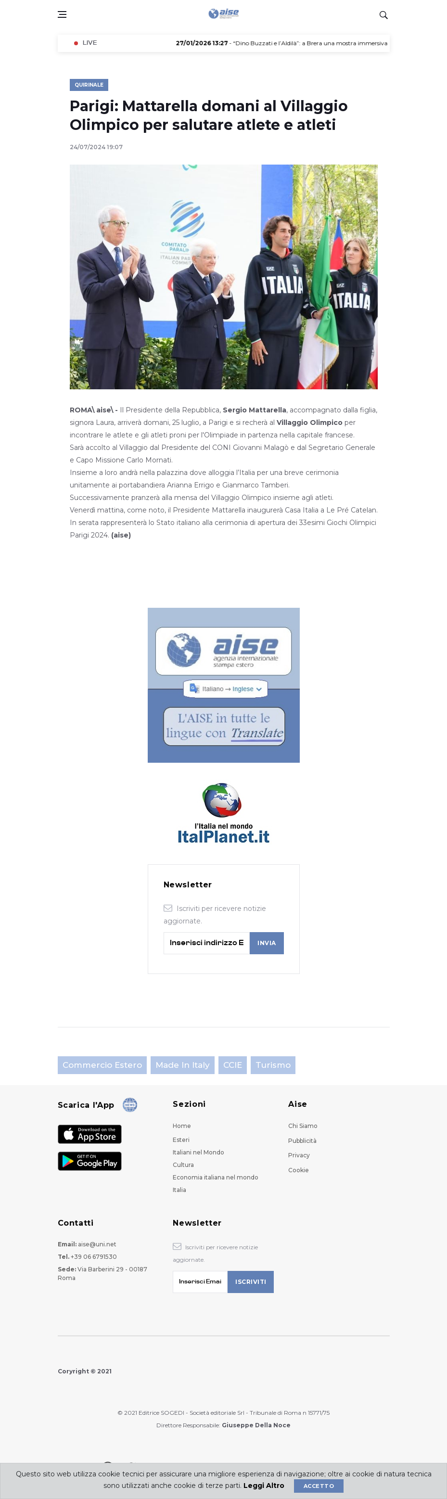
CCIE (232, 1065)
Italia (179, 1189)
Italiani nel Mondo (198, 1152)
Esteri (181, 1139)
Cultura (183, 1164)
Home (182, 1125)
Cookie (298, 1170)
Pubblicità (302, 1140)
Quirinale (89, 85)
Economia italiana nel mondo (215, 1177)
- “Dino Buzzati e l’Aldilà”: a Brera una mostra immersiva (288, 43)
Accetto (319, 1486)
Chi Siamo (303, 1125)
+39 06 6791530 (94, 1256)
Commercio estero (102, 1065)
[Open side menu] (62, 14)
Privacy (299, 1155)
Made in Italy (182, 1065)
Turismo (273, 1065)
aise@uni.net (97, 1244)
